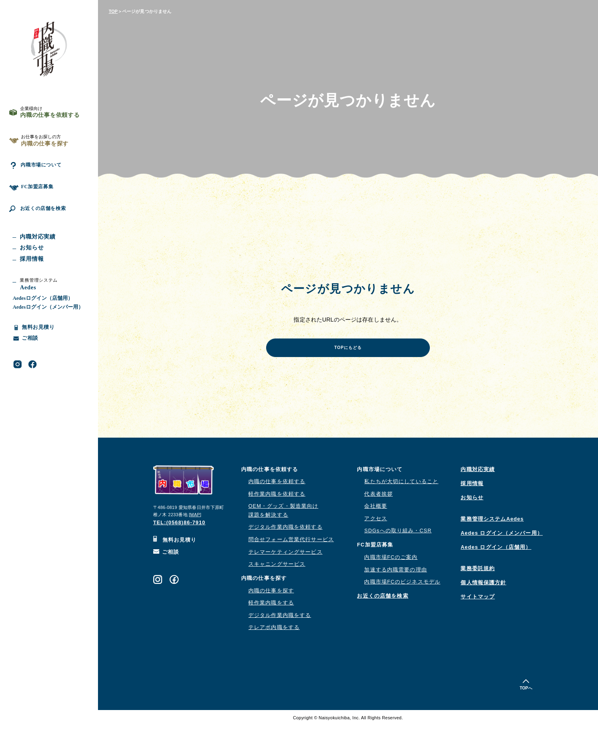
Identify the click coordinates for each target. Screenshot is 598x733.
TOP (113, 11)
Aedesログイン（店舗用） (43, 317)
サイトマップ (477, 603)
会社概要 (375, 513)
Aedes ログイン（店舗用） (495, 554)
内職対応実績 (477, 476)
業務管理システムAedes (491, 526)
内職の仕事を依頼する (276, 488)
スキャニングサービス (276, 571)
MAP (195, 521)
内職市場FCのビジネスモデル (402, 589)
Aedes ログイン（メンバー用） (501, 540)
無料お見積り (175, 547)
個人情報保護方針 (483, 589)
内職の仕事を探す (271, 597)
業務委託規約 (477, 575)
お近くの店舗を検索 (43, 225)
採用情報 (471, 490)
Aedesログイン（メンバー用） (48, 326)
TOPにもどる (348, 352)
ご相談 (166, 559)
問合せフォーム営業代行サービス (291, 546)
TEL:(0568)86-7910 (179, 529)
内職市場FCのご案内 (390, 564)
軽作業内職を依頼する (276, 501)
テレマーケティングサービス (285, 559)
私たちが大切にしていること (401, 488)
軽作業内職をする (271, 610)
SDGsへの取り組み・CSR (397, 537)
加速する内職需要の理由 (395, 576)
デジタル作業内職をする (279, 622)
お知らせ (471, 504)
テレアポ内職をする (274, 634)
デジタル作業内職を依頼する (285, 534)
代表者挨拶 (378, 501)
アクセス (375, 525)
